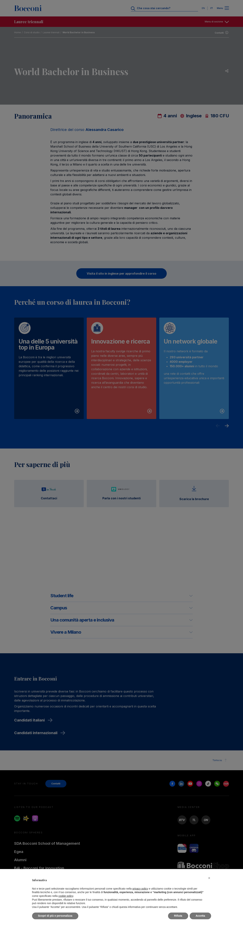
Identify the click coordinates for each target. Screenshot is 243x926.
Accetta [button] (200, 915)
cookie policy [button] (65, 895)
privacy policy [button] (140, 888)
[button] (209, 878)
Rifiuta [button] (178, 915)
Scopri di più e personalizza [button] (55, 915)
